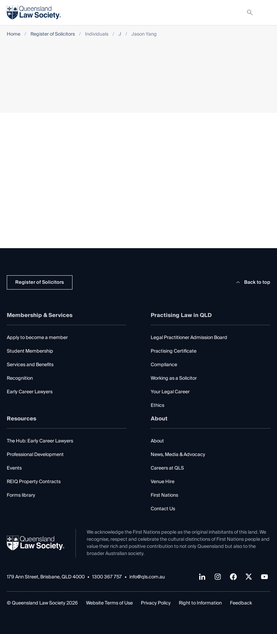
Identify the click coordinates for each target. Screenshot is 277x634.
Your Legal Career (170, 392)
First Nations (164, 495)
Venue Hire (162, 482)
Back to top (252, 282)
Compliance (164, 365)
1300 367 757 (107, 577)
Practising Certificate (173, 351)
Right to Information (200, 603)
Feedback (241, 603)
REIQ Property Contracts (34, 482)
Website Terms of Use (109, 603)
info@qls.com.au (147, 577)
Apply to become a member (37, 338)
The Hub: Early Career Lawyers (40, 441)
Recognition (20, 378)
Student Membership (30, 351)
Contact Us (163, 509)
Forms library (21, 495)
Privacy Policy (156, 603)
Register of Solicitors (52, 34)
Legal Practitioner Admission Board (189, 338)
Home (13, 34)
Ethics (157, 405)
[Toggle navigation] (264, 12)
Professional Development (35, 455)
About (157, 441)
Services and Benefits (30, 365)
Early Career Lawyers (29, 392)
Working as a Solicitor (174, 378)
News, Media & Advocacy (178, 455)
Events (14, 468)
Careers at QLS (167, 468)
